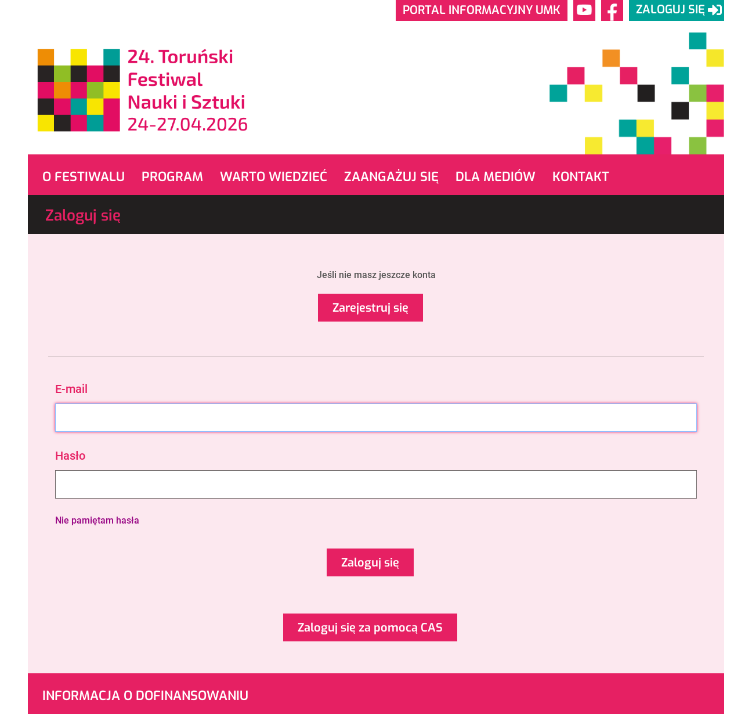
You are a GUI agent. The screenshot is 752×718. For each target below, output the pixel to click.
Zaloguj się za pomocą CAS (370, 628)
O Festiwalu (83, 176)
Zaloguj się (370, 563)
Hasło (70, 456)
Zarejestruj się (370, 308)
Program (172, 176)
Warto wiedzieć (273, 176)
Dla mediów (495, 176)
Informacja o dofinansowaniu (145, 695)
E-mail (71, 389)
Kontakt (580, 176)
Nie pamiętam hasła (97, 520)
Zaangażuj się (391, 176)
